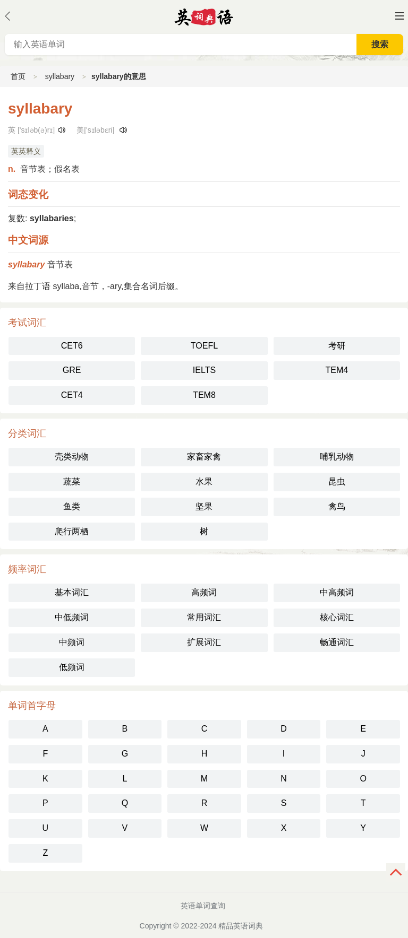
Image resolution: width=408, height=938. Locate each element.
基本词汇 (72, 592)
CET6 (72, 345)
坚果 (204, 506)
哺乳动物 (337, 456)
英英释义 (26, 151)
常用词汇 (204, 617)
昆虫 (336, 481)
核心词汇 (337, 617)
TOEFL (204, 345)
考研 (336, 345)
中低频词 (72, 617)
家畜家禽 (204, 456)
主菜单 (399, 15)
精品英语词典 (240, 926)
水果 (204, 481)
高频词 (204, 592)
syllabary (59, 76)
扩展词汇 (204, 642)
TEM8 (204, 394)
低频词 (71, 667)
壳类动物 (72, 456)
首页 (18, 76)
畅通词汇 (337, 642)
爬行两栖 (72, 531)
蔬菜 (71, 481)
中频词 (71, 642)
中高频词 (337, 592)
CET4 (72, 394)
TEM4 (336, 370)
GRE (72, 370)
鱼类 (71, 506)
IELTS (204, 370)
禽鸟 (336, 506)
